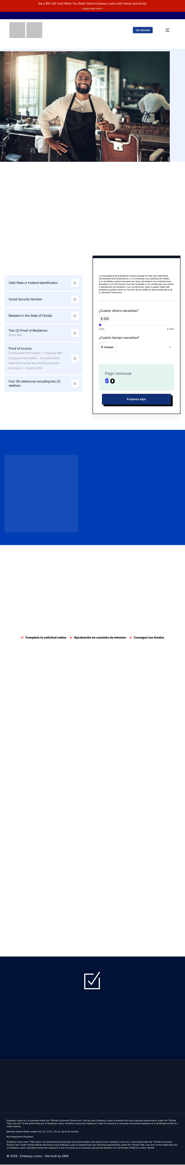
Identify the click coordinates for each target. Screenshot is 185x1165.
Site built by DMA (57, 1156)
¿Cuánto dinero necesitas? (119, 311)
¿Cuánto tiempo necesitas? (119, 338)
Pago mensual (118, 373)
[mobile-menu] (167, 30)
